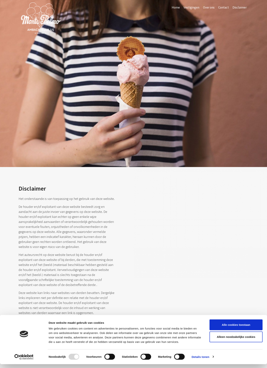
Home (176, 7)
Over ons (209, 7)
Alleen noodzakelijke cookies (236, 340)
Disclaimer (240, 7)
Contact (223, 7)
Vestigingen (191, 7)
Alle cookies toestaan (236, 328)
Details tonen (200, 360)
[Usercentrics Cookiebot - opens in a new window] (24, 361)
